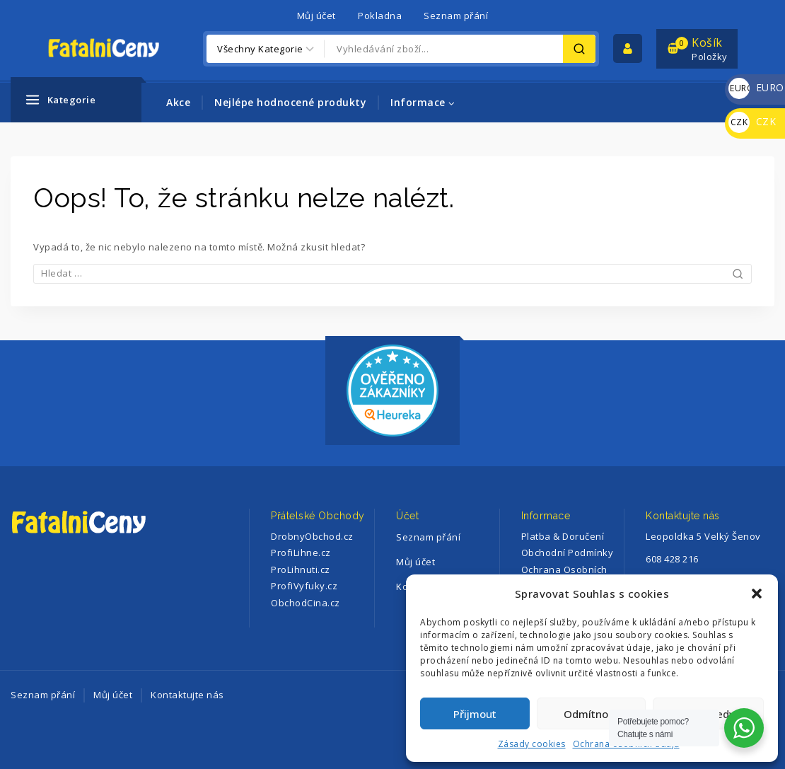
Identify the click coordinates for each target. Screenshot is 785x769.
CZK (752, 121)
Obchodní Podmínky (567, 552)
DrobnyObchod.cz (312, 536)
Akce (178, 102)
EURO (756, 87)
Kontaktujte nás (187, 694)
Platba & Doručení (563, 536)
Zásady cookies (532, 744)
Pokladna (380, 15)
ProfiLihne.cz (301, 552)
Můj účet (316, 15)
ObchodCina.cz (305, 602)
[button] (757, 593)
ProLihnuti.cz (300, 569)
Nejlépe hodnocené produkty (290, 102)
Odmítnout (591, 714)
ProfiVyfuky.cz (304, 585)
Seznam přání (456, 15)
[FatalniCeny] (118, 48)
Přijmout (474, 714)
